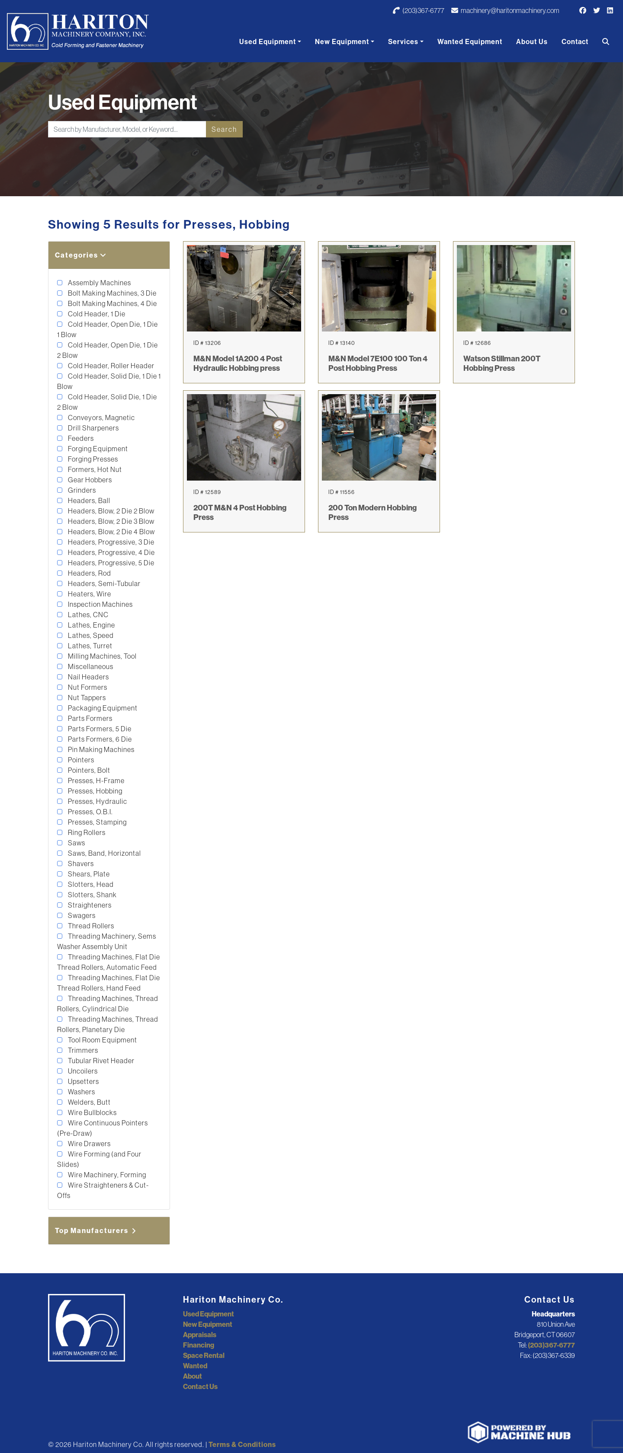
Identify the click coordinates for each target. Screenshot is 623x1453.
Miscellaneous (90, 666)
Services (403, 41)
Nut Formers (87, 687)
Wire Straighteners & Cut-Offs (103, 1190)
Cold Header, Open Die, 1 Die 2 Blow (107, 350)
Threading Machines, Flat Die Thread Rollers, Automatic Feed (108, 962)
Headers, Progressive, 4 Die (111, 552)
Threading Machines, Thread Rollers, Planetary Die (107, 1024)
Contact (575, 41)
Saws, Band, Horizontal (104, 853)
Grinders (81, 490)
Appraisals (199, 1334)
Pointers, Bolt (88, 770)
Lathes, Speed (90, 635)
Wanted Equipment (469, 41)
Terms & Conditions (242, 1444)
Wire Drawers (89, 1143)
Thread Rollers (90, 925)
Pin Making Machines (101, 749)
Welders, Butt (89, 1102)
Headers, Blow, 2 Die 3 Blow (110, 521)
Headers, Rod (89, 573)
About (192, 1376)
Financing (198, 1345)
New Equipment (342, 41)
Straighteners (89, 905)
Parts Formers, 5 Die (99, 728)
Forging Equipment (97, 448)
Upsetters (83, 1081)
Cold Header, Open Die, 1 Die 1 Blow (107, 329)
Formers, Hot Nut (94, 469)
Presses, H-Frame (96, 780)
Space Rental (204, 1355)
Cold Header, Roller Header (110, 365)
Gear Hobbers (89, 479)
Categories (81, 255)
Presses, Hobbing (94, 791)
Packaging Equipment (102, 708)
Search (224, 129)
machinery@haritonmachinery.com (505, 10)
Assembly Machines (99, 282)
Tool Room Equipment (102, 1040)
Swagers (81, 915)
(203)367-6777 (418, 10)
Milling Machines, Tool (102, 656)
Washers (81, 1091)
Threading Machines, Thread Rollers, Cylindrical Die (107, 1003)
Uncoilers (82, 1071)
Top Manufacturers (96, 1230)
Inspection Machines (100, 604)
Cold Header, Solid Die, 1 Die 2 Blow (107, 401)
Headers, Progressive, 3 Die (110, 542)
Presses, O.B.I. (90, 811)
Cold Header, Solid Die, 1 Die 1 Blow (109, 381)
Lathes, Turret (89, 645)
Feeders (80, 438)
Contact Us (200, 1386)
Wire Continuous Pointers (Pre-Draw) (102, 1128)
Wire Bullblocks (92, 1112)
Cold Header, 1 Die (96, 313)
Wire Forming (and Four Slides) (99, 1159)
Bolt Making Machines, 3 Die (112, 293)
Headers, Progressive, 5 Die (110, 562)
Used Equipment (267, 41)
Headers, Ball (88, 500)
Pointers (80, 759)
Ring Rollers (86, 832)
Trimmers (82, 1050)
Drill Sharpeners (93, 428)
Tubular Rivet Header (101, 1060)
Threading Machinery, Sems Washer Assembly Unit (106, 941)
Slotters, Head (90, 884)
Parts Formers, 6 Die (99, 739)
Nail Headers (88, 676)
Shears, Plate (88, 874)
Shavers (80, 863)
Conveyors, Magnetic (101, 417)
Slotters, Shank (92, 894)
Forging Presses (92, 459)
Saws (76, 842)
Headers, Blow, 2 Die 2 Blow (110, 511)
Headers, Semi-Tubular (104, 583)
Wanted (195, 1365)
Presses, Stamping (97, 822)
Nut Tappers (86, 697)
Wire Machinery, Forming (106, 1174)
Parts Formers (89, 718)
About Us (532, 41)
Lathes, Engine (91, 625)
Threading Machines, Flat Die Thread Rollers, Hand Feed (108, 982)
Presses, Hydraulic (97, 801)
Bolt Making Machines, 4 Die (112, 303)
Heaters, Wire (89, 593)
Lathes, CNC (88, 614)
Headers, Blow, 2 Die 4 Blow (111, 531)
